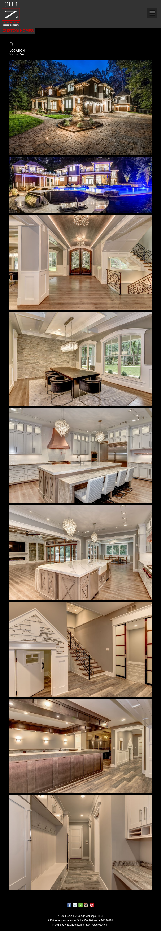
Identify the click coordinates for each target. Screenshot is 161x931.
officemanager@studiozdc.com (91, 924)
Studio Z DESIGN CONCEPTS (11, 14)
